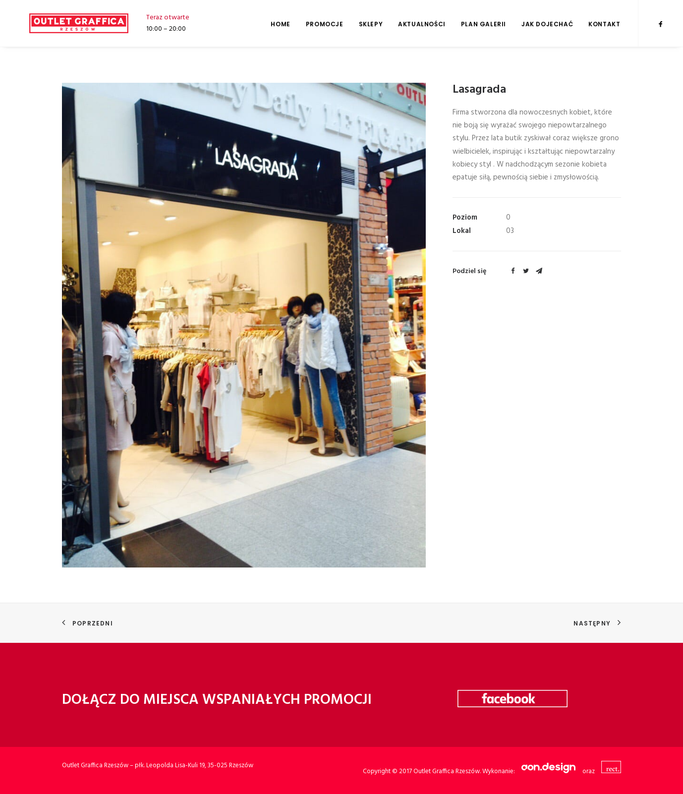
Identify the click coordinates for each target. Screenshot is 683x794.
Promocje (324, 24)
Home (280, 24)
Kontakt (604, 24)
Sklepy (371, 24)
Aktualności (422, 24)
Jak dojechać (547, 24)
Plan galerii (483, 24)
